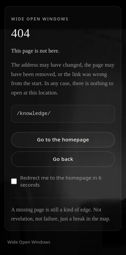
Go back (63, 158)
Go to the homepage (63, 139)
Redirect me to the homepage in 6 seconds (56, 181)
